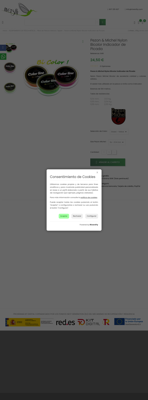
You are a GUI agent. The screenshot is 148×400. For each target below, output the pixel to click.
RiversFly (94, 224)
